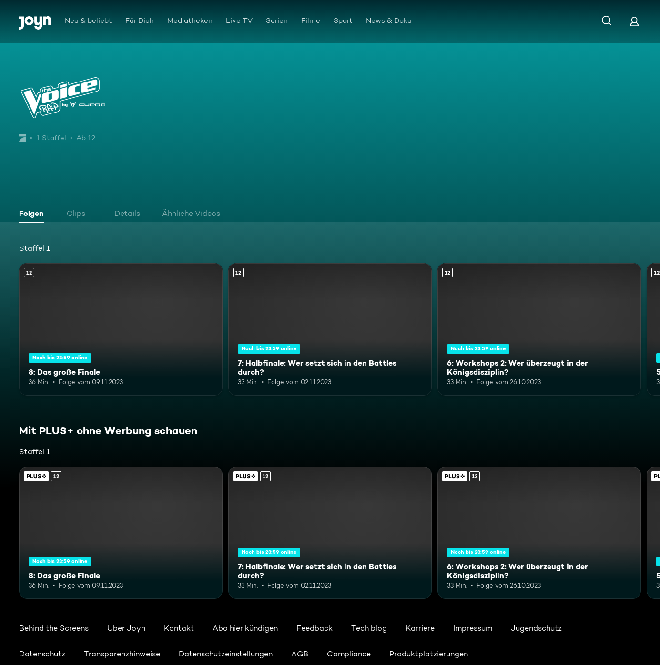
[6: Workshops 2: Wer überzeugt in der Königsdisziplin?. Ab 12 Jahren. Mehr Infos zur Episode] (539, 329)
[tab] (34, 214)
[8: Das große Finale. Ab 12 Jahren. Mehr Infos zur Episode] (121, 329)
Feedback (314, 628)
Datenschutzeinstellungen (226, 653)
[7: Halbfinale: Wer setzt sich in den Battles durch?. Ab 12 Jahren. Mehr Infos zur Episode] (330, 329)
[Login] (634, 21)
